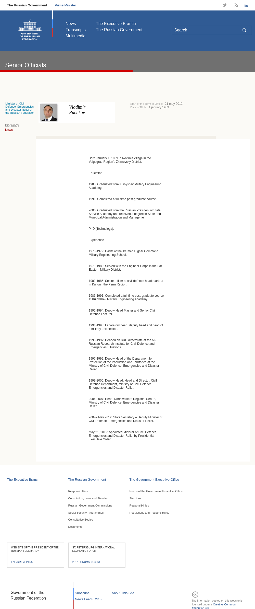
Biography (12, 125)
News (71, 23)
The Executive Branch (116, 23)
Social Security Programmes (86, 512)
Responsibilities (78, 491)
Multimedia (75, 36)
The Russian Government (27, 5)
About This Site (123, 593)
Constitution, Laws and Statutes (88, 498)
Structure (135, 498)
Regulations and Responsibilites (150, 512)
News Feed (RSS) (88, 599)
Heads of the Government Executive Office (156, 491)
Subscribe (82, 593)
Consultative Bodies (80, 519)
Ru (246, 6)
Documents (75, 526)
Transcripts (76, 30)
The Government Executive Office (154, 479)
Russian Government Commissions (90, 505)
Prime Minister (65, 5)
